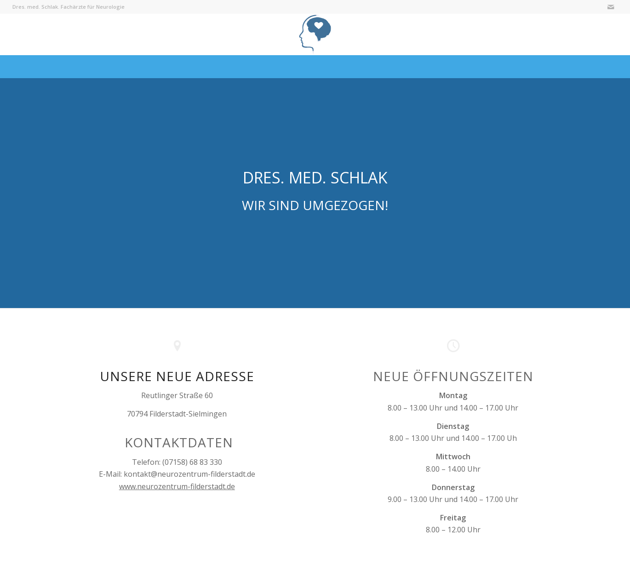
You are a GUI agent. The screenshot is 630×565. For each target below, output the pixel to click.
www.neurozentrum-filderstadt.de (177, 486)
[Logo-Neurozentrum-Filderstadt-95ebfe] (315, 34)
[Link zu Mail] (611, 7)
